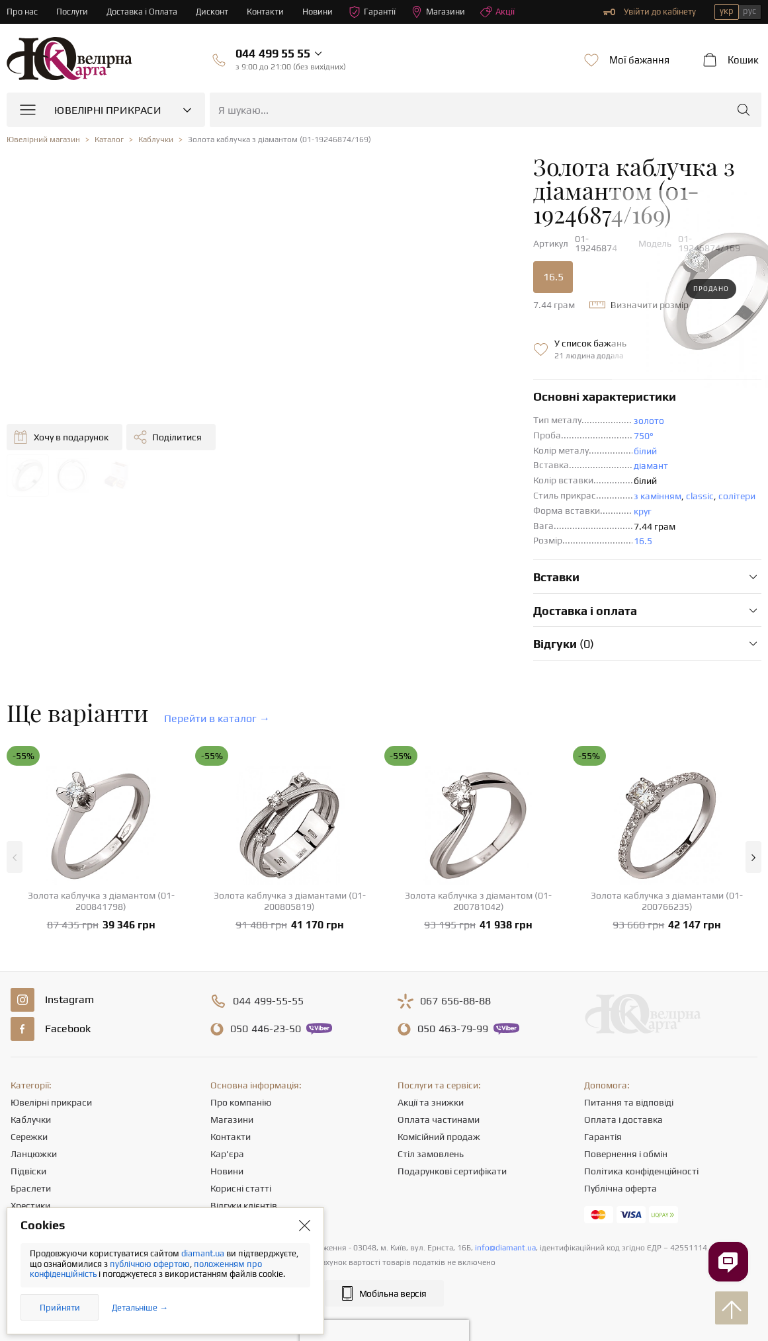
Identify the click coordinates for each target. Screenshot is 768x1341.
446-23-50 (265, 996)
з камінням (422, 463)
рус (749, 11)
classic (464, 463)
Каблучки (31, 1086)
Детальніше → (140, 1307)
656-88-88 (455, 968)
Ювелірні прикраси (51, 1069)
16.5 (318, 243)
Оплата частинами (439, 1086)
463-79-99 (452, 996)
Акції (498, 12)
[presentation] (384, 1306)
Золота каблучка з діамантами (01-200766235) (667, 868)
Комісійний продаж (439, 1103)
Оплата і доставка (623, 1086)
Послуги (72, 12)
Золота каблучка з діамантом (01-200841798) (101, 868)
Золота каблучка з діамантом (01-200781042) (478, 868)
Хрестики (30, 1172)
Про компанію (240, 1069)
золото (413, 387)
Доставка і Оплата (142, 12)
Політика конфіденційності (641, 1138)
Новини (318, 12)
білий (409, 418)
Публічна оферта (620, 1155)
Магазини (438, 12)
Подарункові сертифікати (452, 1138)
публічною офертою (150, 1264)
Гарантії (372, 12)
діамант (415, 432)
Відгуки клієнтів (243, 1172)
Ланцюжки (34, 1120)
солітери (501, 463)
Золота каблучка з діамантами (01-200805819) (290, 868)
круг (407, 478)
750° (408, 402)
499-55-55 (268, 968)
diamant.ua (203, 1253)
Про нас (22, 12)
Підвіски (28, 1138)
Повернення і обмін (625, 1120)
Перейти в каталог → (217, 685)
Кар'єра (227, 1120)
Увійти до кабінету (649, 12)
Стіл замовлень (431, 1120)
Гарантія (603, 1103)
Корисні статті (240, 1155)
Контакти (265, 12)
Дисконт (212, 12)
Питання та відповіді (628, 1069)
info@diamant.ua (505, 1214)
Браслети (31, 1155)
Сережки (29, 1103)
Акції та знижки (431, 1069)
